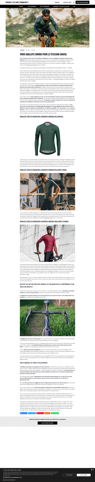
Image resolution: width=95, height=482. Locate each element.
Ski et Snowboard (32, 6)
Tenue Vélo (22, 50)
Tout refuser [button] (69, 475)
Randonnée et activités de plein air (61, 6)
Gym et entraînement (44, 6)
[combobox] (91, 469)
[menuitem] (58, 2)
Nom (21, 438)
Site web (59, 438)
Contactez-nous (67, 2)
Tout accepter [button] (83, 475)
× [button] (93, 469)
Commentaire (23, 444)
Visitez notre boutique (82, 2)
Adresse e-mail (43, 438)
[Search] (73, 2)
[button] (25, 6)
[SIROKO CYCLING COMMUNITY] (17, 2)
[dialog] (47, 475)
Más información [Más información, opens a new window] (6, 475)
